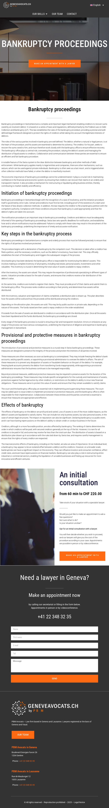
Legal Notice (79, 802)
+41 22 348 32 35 (54, 616)
